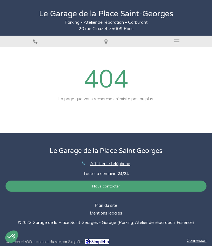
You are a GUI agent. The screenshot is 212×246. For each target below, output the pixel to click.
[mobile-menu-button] (176, 41)
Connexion (196, 240)
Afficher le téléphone (110, 163)
